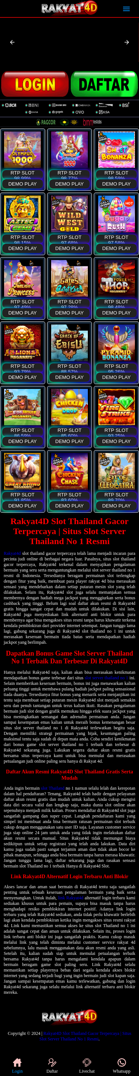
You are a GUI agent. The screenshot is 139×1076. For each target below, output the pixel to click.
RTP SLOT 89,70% (117, 496)
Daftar (52, 1066)
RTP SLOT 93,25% (117, 432)
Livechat (87, 1066)
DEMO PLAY (22, 184)
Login (17, 1066)
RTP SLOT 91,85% (22, 496)
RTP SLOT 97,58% (117, 239)
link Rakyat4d (70, 897)
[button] (12, 42)
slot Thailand (52, 788)
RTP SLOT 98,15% (22, 239)
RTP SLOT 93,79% (22, 368)
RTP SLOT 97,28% (69, 303)
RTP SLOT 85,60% (69, 432)
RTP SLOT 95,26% (117, 368)
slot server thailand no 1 (106, 677)
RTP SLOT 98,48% (117, 303)
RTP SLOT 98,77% (69, 174)
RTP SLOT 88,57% (69, 368)
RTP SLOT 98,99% (22, 174)
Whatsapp (121, 1066)
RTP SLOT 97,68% (69, 239)
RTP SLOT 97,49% (22, 303)
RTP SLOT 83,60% (69, 496)
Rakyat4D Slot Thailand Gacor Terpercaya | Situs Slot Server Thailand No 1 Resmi (85, 1036)
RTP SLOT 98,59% (117, 174)
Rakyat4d (12, 553)
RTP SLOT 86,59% (22, 432)
